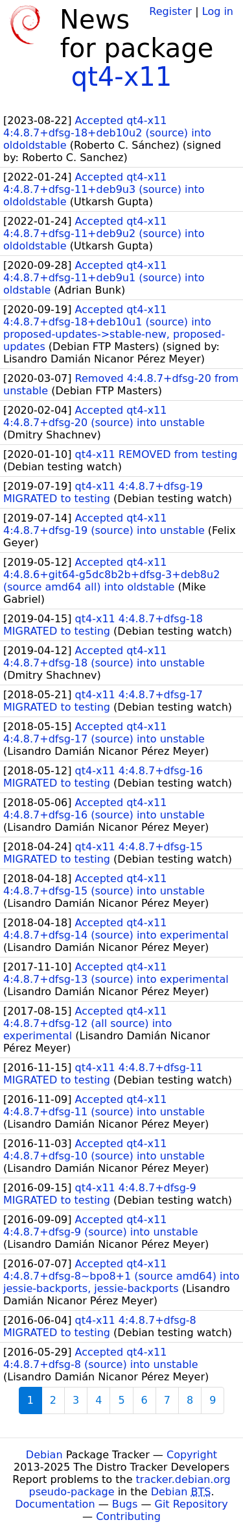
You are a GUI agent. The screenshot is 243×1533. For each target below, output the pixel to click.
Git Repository (191, 1504)
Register (170, 11)
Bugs (125, 1504)
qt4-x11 (121, 77)
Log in (217, 11)
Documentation (55, 1504)
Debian (44, 1455)
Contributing (128, 1516)
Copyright (192, 1455)
